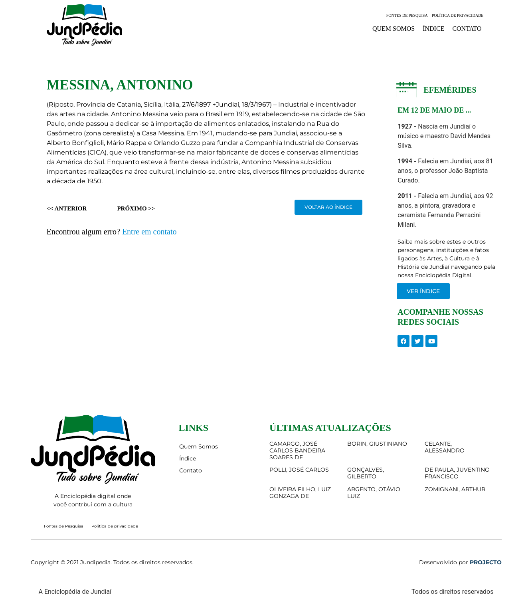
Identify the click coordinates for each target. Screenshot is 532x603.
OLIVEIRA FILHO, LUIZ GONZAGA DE (300, 493)
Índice (433, 28)
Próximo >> (136, 208)
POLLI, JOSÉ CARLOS (299, 469)
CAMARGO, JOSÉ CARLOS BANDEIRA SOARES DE (297, 450)
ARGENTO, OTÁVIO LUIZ (373, 493)
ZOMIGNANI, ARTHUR (455, 489)
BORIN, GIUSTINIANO (377, 443)
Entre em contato (149, 231)
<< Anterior (67, 208)
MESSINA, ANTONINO (120, 85)
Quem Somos (393, 28)
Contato (466, 28)
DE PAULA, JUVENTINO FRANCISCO (457, 473)
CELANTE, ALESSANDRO (445, 447)
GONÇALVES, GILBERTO (365, 473)
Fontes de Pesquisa (407, 15)
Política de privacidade (458, 15)
